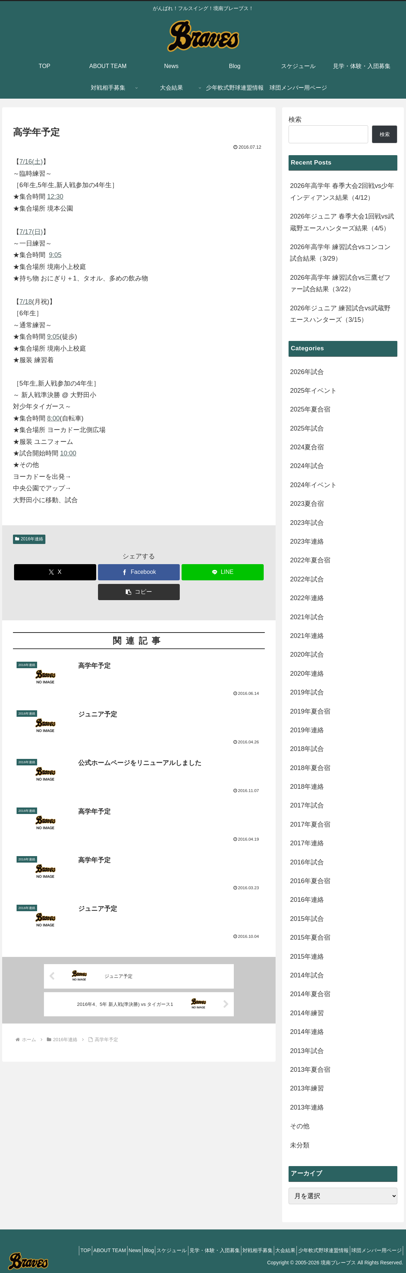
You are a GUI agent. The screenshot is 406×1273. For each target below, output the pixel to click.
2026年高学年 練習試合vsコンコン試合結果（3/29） (340, 252)
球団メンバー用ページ (374, 1250)
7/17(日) (31, 231)
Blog (117, 1250)
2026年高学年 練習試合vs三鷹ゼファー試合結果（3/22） (340, 283)
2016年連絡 (29, 538)
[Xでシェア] (55, 572)
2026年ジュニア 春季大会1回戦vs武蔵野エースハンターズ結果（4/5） (342, 222)
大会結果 (273, 1250)
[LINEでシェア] (222, 572)
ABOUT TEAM (67, 1250)
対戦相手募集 (240, 1250)
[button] (139, 592)
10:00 (68, 453)
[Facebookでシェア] (139, 572)
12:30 (55, 196)
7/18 (25, 301)
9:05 (55, 254)
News (98, 1250)
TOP (39, 1250)
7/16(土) (31, 161)
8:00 (53, 418)
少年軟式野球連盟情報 (316, 1250)
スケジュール (144, 1250)
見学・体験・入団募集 (192, 1250)
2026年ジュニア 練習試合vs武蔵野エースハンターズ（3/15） (340, 314)
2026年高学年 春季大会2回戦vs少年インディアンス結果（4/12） (342, 191)
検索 (295, 119)
